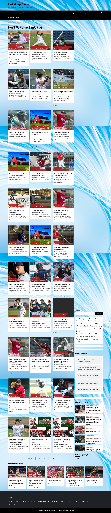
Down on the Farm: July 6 (39, 52)
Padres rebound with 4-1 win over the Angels (87, 340)
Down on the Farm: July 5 (61, 52)
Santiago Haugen (64, 94)
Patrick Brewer (41, 54)
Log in (11, 497)
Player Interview (18, 45)
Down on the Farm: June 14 (16, 132)
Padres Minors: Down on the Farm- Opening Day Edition (17, 320)
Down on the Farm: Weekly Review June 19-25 (39, 92)
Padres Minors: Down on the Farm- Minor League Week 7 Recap (39, 440)
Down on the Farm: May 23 (61, 132)
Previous (30, 458)
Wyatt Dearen (57, 483)
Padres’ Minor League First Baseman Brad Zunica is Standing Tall (61, 361)
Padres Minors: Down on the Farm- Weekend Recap (62, 401)
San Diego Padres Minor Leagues (78, 13)
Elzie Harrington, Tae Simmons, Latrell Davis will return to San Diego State (87, 320)
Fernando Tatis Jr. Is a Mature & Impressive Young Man (63, 174)
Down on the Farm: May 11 (39, 210)
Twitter (77, 458)
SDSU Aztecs (31, 13)
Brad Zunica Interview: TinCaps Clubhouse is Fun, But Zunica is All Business (18, 54)
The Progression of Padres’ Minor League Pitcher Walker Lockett (17, 402)
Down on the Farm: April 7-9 (62, 284)
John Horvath (64, 323)
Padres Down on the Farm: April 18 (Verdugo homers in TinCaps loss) (87, 335)
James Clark (18, 57)
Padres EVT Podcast (13, 17)
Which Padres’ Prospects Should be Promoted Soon (63, 92)
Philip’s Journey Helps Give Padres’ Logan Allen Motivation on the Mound (18, 361)
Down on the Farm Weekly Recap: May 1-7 (61, 211)
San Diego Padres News (14, 355)
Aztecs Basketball (94, 405)
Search (77, 310)
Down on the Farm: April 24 (39, 247)
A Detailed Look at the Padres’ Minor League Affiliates (62, 320)
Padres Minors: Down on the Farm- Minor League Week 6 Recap (62, 440)
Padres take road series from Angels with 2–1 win (88, 330)
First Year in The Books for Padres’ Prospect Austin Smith (40, 360)
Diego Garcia (38, 487)
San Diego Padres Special (59, 316)
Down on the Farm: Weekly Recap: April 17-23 (61, 248)
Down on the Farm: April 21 (39, 284)
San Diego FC (41, 13)
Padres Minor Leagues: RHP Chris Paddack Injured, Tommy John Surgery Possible (18, 440)
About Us (10, 13)
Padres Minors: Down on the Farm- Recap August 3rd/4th (39, 401)
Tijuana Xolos (63, 13)
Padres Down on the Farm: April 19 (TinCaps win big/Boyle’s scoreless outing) (89, 325)
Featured (11, 45)
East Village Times (19, 4)
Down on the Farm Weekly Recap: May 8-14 (16, 211)
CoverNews (61, 510)
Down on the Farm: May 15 (39, 174)
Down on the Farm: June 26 (16, 91)
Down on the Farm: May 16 (16, 174)
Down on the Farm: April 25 (16, 247)
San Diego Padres (21, 13)
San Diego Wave (51, 13)
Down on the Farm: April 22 (16, 284)
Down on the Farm (36, 46)
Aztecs (87, 405)
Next (53, 458)
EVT (10, 353)
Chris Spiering (19, 487)
